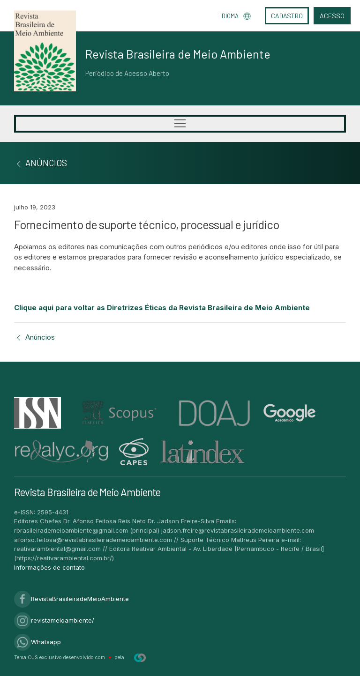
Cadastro (287, 16)
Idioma (235, 16)
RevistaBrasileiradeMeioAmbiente (71, 598)
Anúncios (34, 337)
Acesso (332, 16)
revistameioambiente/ (54, 620)
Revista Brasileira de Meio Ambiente (177, 54)
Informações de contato (49, 567)
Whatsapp (37, 642)
